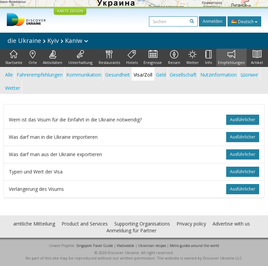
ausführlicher (242, 119)
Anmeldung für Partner (131, 230)
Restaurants (109, 57)
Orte (33, 57)
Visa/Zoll (143, 74)
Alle (9, 74)
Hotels (132, 57)
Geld (161, 74)
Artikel (257, 57)
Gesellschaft (183, 74)
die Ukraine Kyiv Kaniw (47, 40)
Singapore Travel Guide (94, 245)
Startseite (13, 57)
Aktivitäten (52, 57)
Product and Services (85, 223)
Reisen (174, 57)
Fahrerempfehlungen (40, 74)
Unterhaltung (80, 57)
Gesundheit (117, 74)
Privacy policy (191, 223)
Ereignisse (153, 57)
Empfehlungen (231, 57)
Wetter (192, 57)
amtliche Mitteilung (34, 223)
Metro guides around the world (194, 245)
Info (208, 57)
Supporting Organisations (142, 223)
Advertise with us (231, 223)
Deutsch (244, 21)
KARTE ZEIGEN (70, 10)
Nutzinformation (218, 74)
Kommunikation (83, 74)
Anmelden (212, 21)
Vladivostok (125, 245)
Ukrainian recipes (152, 245)
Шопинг (249, 74)
